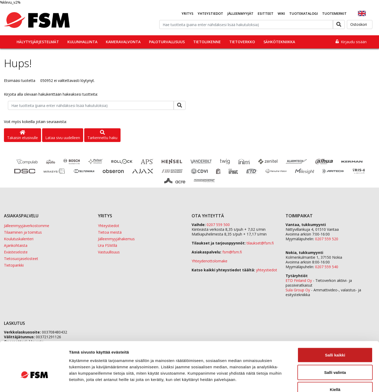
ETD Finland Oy (299, 280)
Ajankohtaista (15, 245)
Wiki (281, 13)
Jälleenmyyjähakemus (116, 238)
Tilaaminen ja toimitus (23, 232)
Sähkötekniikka (279, 41)
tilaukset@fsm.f (260, 243)
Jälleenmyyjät (240, 13)
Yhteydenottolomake (209, 260)
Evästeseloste (16, 251)
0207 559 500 (218, 224)
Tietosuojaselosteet (21, 258)
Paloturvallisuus (167, 41)
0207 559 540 (326, 266)
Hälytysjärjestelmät (38, 41)
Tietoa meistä (110, 232)
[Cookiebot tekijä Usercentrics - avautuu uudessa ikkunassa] (34, 382)
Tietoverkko (242, 41)
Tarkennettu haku (102, 135)
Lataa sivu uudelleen (62, 137)
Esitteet (265, 13)
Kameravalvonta (123, 41)
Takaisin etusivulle (22, 135)
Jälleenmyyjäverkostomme (26, 225)
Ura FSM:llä (107, 245)
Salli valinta (335, 340)
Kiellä (335, 357)
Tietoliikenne (207, 41)
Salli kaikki (335, 323)
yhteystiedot (266, 269)
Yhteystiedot (210, 13)
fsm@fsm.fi (232, 251)
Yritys (187, 13)
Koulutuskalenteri (18, 238)
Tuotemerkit (334, 13)
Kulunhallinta (82, 41)
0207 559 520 (326, 238)
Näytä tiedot (281, 381)
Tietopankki (14, 265)
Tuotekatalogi (303, 13)
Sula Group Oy (298, 289)
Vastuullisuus (109, 251)
